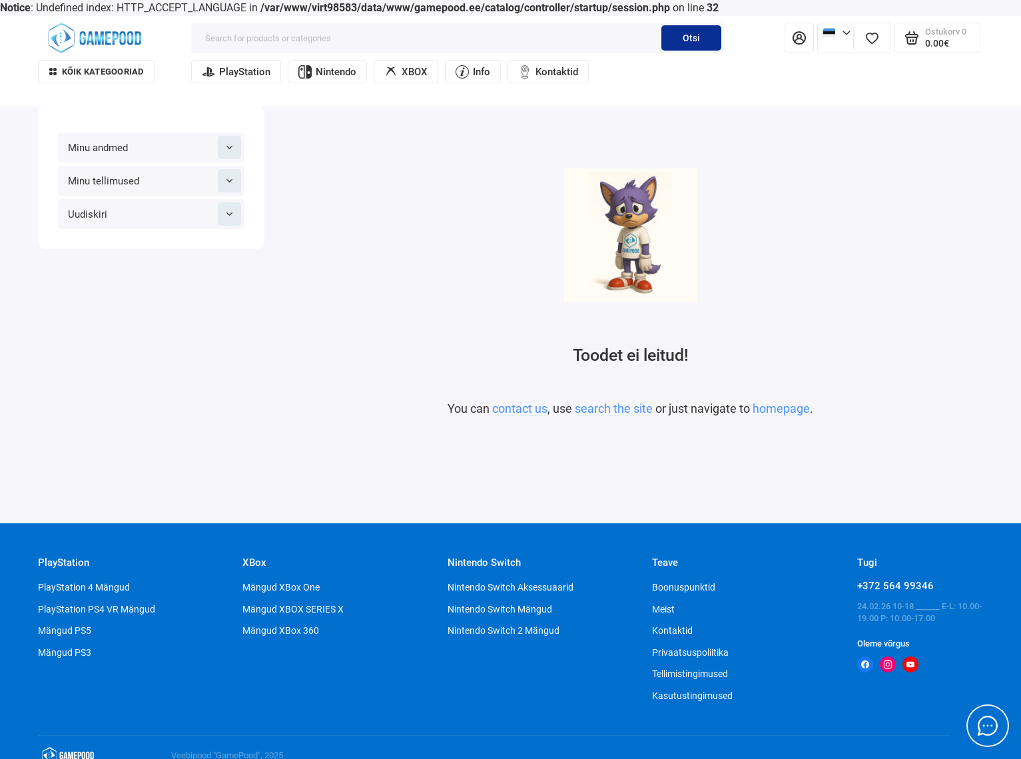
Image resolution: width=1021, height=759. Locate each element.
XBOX (406, 72)
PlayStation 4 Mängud (84, 587)
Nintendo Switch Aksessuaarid (510, 587)
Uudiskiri (154, 214)
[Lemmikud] (872, 38)
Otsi (691, 38)
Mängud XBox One (281, 587)
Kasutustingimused (692, 695)
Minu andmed (154, 147)
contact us (519, 408)
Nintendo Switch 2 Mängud (503, 630)
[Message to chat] (988, 726)
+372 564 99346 (895, 586)
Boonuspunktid (683, 587)
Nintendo (327, 72)
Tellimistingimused (690, 673)
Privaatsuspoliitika (690, 652)
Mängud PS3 (64, 652)
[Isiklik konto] (799, 38)
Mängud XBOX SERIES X (293, 609)
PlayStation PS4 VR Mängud (96, 609)
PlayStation (236, 72)
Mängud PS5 (64, 630)
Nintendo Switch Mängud (500, 609)
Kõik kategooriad (96, 72)
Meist (663, 609)
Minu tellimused (154, 180)
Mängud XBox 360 (280, 630)
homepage (781, 408)
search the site (614, 408)
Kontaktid (548, 72)
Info (473, 72)
